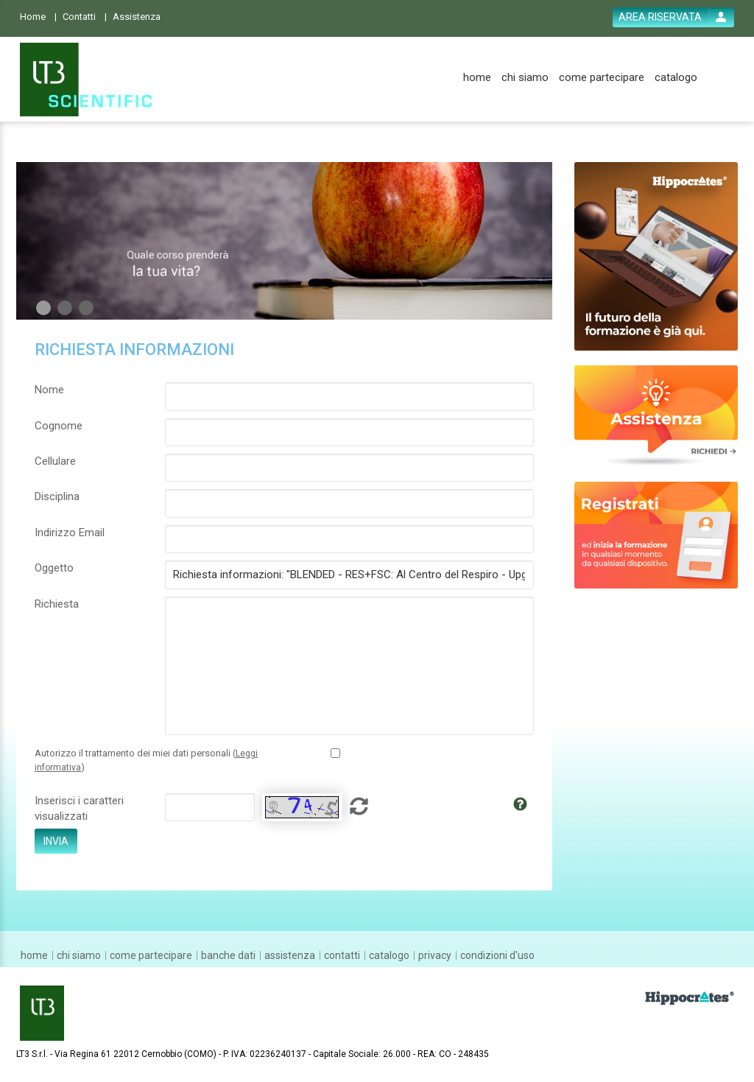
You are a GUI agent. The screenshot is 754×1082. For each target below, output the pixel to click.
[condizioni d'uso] (497, 955)
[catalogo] (676, 77)
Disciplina (57, 496)
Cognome (58, 425)
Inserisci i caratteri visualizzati (79, 808)
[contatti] (342, 955)
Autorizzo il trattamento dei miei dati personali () (146, 760)
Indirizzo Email (70, 532)
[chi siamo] (525, 77)
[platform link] (86, 79)
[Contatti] (85, 15)
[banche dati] (228, 955)
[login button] (673, 17)
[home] (477, 77)
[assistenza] (289, 955)
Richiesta (57, 604)
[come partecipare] (601, 77)
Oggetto (54, 568)
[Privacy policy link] (335, 753)
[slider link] (656, 414)
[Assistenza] (141, 15)
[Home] (38, 15)
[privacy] (434, 955)
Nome (49, 389)
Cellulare (55, 461)
